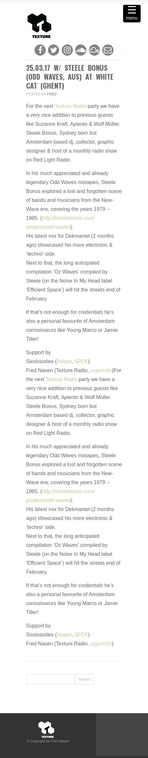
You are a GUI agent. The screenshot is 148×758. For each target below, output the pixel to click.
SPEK (81, 361)
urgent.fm (101, 370)
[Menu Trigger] (132, 13)
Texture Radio (70, 106)
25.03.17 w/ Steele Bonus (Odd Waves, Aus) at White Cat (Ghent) (69, 76)
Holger (64, 361)
